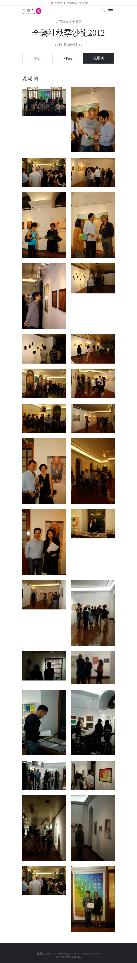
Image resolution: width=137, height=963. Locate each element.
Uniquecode (75, 956)
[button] (103, 11)
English (58, 2)
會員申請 (83, 2)
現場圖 (98, 58)
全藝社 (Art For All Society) (52, 953)
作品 (68, 58)
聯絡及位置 (72, 2)
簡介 (37, 58)
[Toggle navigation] (110, 11)
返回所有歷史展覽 (68, 21)
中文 (51, 2)
